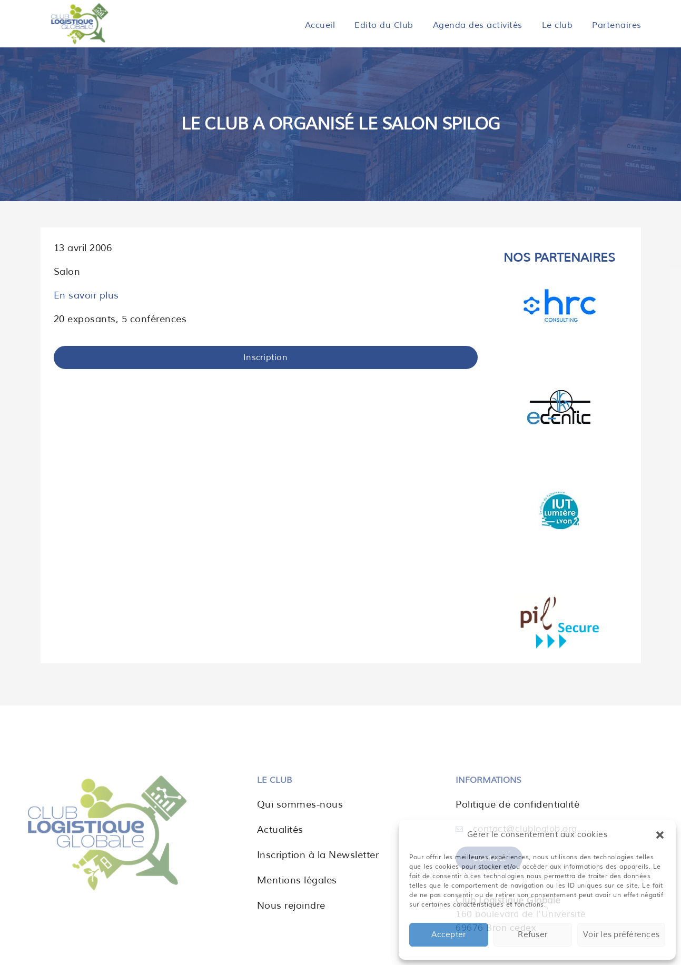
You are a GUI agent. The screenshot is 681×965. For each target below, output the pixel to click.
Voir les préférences (621, 935)
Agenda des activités (477, 25)
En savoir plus (86, 295)
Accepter (448, 935)
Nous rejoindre (291, 905)
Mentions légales (297, 880)
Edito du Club (383, 25)
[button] (660, 835)
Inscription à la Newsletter (318, 855)
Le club (557, 25)
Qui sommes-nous (300, 804)
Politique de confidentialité (517, 804)
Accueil (320, 25)
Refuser (532, 935)
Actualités (280, 829)
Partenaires (616, 25)
